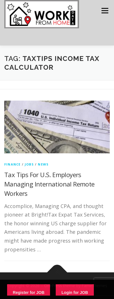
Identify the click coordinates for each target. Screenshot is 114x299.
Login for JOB (74, 292)
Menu (104, 10)
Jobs (29, 164)
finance (12, 164)
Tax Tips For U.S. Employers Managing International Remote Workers (49, 184)
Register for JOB (28, 292)
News (43, 164)
